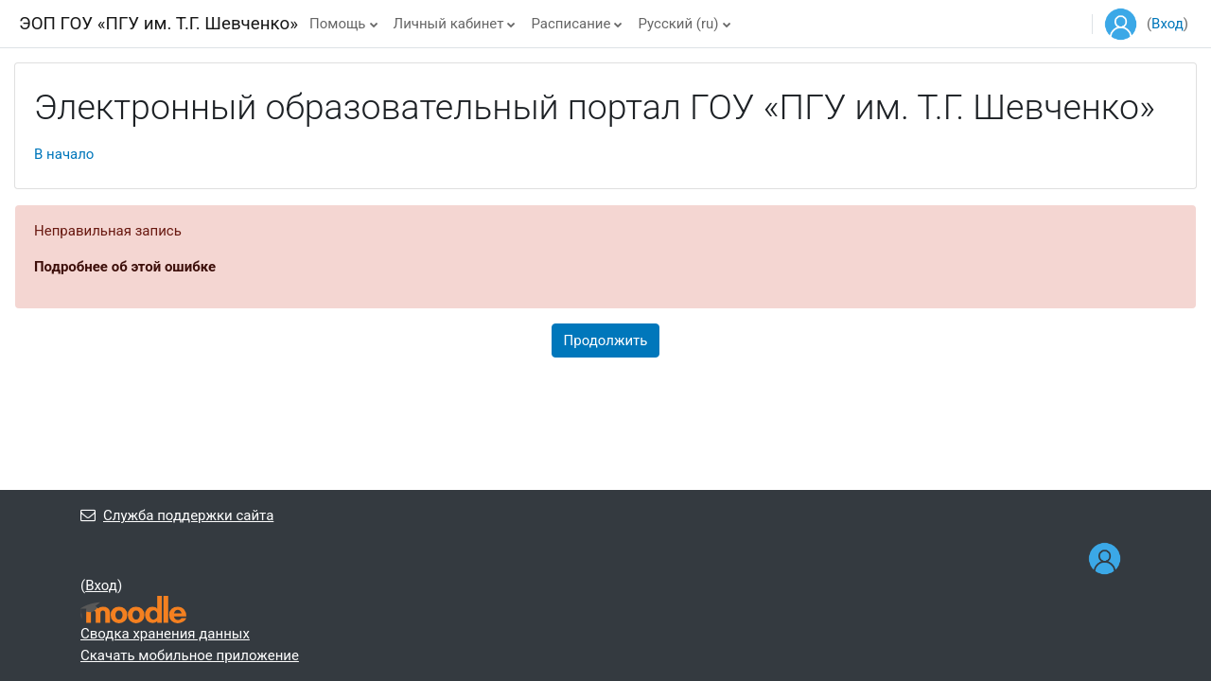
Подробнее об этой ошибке (125, 266)
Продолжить (606, 340)
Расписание (570, 23)
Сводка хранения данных (165, 633)
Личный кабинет (449, 23)
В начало (64, 154)
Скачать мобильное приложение (189, 655)
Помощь (337, 23)
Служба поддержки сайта (176, 515)
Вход (1167, 23)
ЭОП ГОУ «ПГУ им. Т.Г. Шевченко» (158, 23)
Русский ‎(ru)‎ (678, 23)
